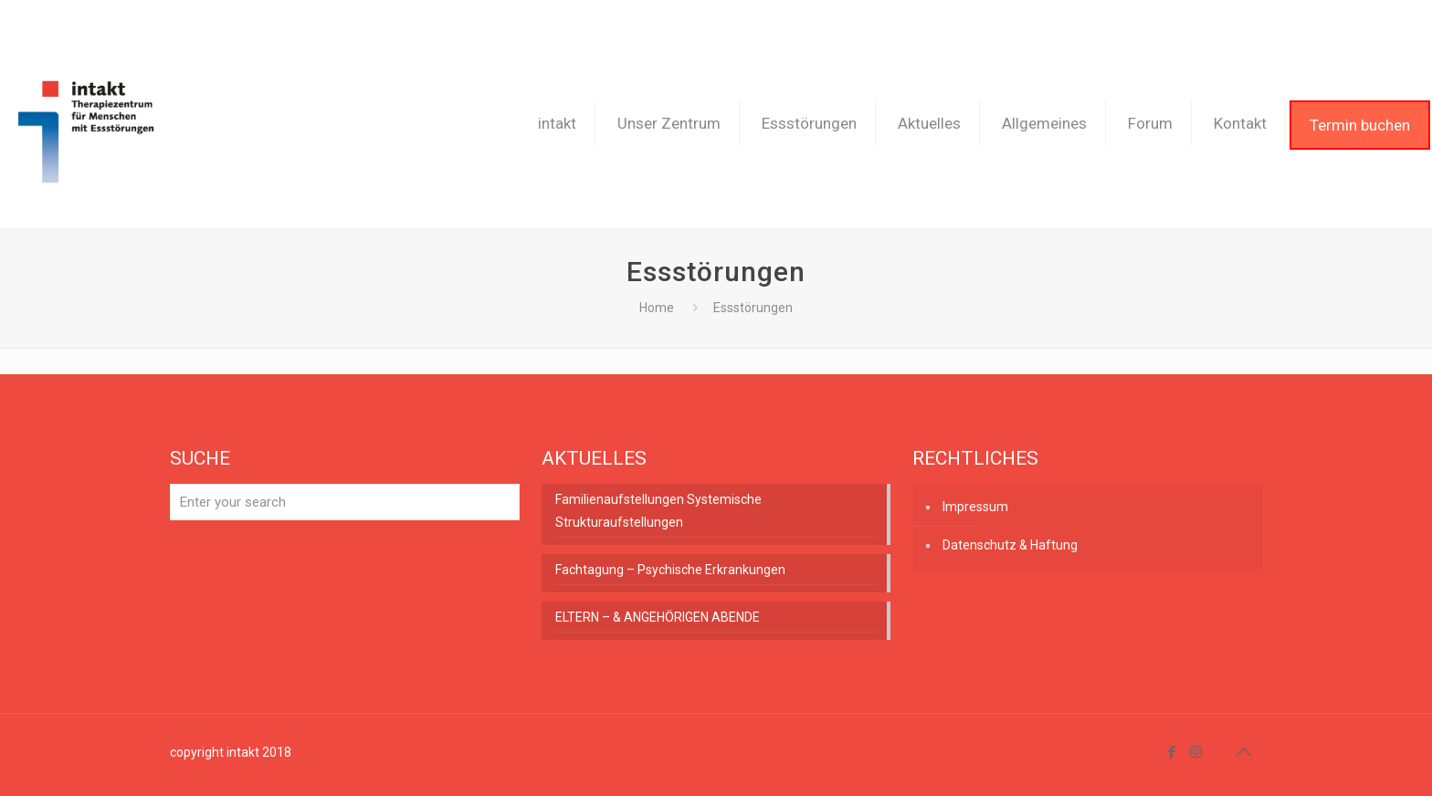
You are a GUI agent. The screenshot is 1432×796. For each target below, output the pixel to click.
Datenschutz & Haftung (1010, 545)
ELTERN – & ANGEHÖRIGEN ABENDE (657, 617)
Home (656, 307)
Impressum (975, 506)
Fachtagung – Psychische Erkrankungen (670, 569)
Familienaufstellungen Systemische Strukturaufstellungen (658, 510)
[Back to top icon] (1243, 752)
